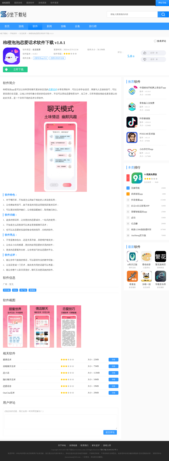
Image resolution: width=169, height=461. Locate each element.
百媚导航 (135, 188)
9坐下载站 (4, 33)
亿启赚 (134, 223)
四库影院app (137, 194)
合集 (77, 26)
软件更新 (54, 3)
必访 (133, 218)
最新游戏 (18, 3)
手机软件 (13, 33)
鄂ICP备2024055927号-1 (109, 450)
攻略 (63, 26)
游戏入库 (107, 445)
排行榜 (93, 26)
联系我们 (84, 445)
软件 (35, 26)
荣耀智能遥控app (139, 212)
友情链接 (73, 445)
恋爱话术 (53, 89)
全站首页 (6, 3)
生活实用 (22, 33)
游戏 (21, 26)
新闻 (49, 26)
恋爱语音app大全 (40, 58)
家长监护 (96, 445)
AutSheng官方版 (138, 235)
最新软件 (30, 3)
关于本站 (62, 445)
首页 (7, 26)
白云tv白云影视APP (140, 206)
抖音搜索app (137, 200)
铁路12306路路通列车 (141, 229)
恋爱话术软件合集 (57, 58)
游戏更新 (42, 3)
